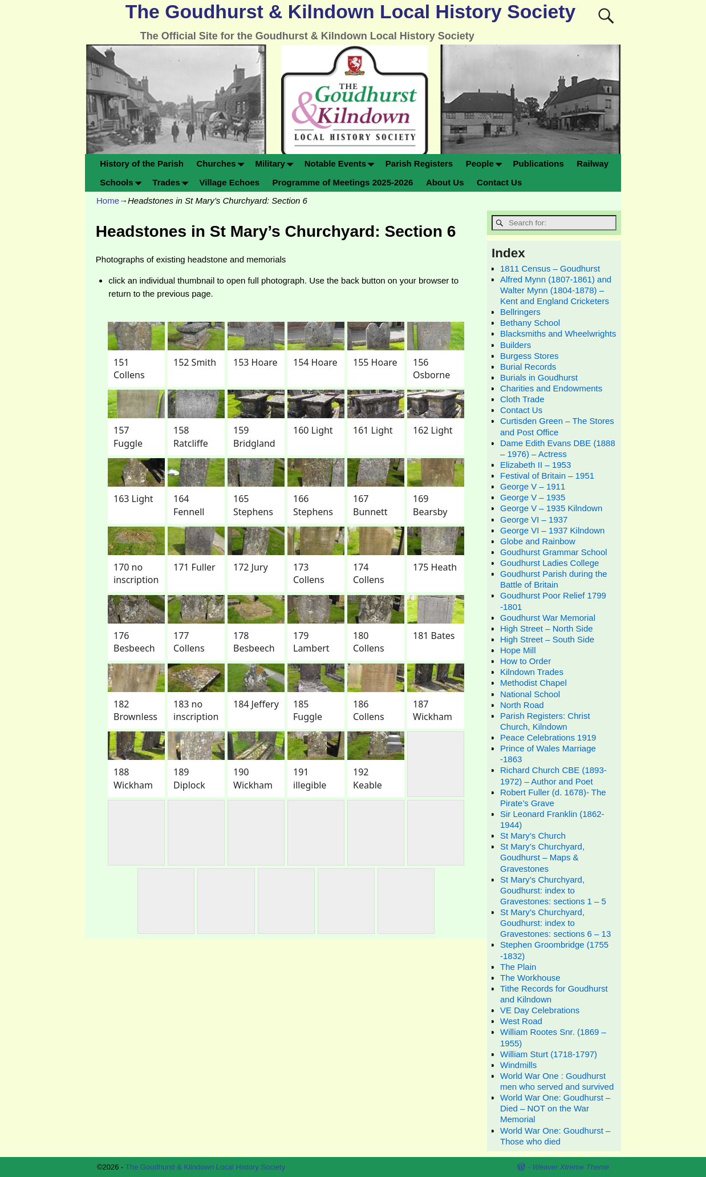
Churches (222, 163)
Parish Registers (419, 163)
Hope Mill (518, 650)
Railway (592, 163)
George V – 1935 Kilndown (551, 508)
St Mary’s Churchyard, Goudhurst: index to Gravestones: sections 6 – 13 (555, 923)
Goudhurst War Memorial (547, 617)
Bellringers (520, 312)
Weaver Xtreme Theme (571, 1167)
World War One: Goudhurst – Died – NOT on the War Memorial (555, 1108)
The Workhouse (530, 977)
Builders (515, 345)
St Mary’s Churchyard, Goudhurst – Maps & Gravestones (542, 857)
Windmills (518, 1065)
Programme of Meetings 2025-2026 (343, 182)
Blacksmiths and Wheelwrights (558, 333)
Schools (123, 182)
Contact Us (499, 182)
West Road (521, 1021)
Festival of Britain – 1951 (547, 475)
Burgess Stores (529, 356)
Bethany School (530, 322)
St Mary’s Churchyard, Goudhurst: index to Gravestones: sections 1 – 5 (553, 890)
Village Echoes (229, 182)
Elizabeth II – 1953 (535, 465)
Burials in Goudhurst (539, 377)
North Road (522, 705)
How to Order (525, 661)
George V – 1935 (532, 497)
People (486, 163)
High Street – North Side (546, 628)
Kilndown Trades (531, 672)
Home (107, 200)
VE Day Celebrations (539, 1010)
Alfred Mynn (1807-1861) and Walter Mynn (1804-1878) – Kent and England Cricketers (555, 290)
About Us (445, 182)
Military (276, 163)
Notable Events (342, 163)
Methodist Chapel (533, 682)
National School (530, 694)
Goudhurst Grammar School (553, 552)
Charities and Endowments (551, 388)
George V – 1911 (532, 486)
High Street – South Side (547, 639)
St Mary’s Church (533, 835)
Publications (538, 163)
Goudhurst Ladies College (549, 563)
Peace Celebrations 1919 (548, 737)
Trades (172, 182)
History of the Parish (142, 163)
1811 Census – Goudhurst (550, 268)
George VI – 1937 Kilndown (552, 530)
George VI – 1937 (533, 519)
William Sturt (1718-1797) (548, 1054)
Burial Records (528, 366)
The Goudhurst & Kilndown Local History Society (350, 11)
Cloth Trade (522, 399)
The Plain (518, 967)
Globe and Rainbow (537, 541)
